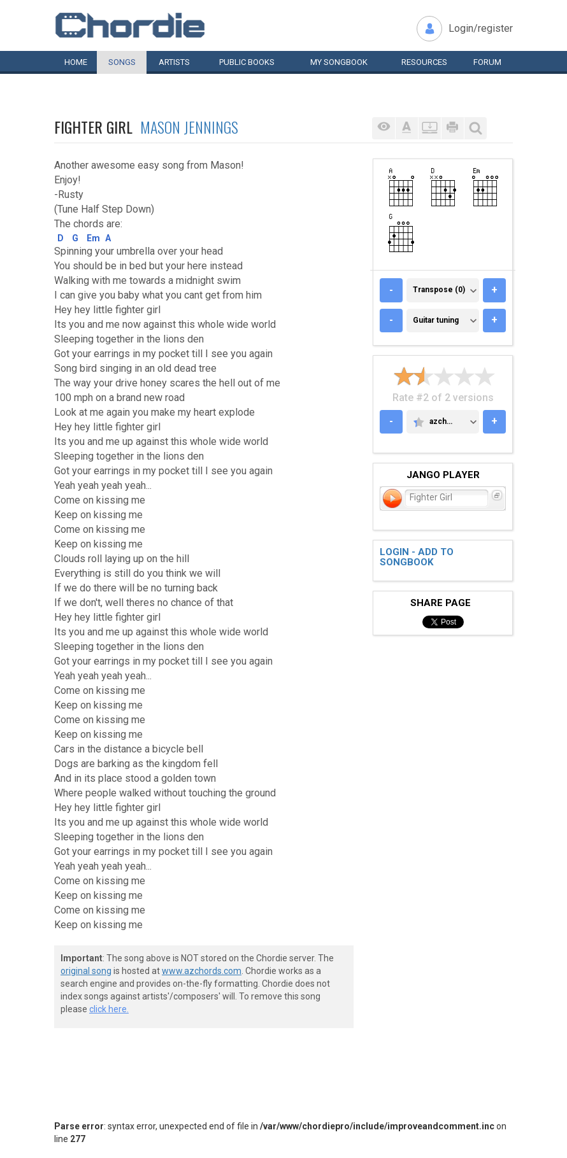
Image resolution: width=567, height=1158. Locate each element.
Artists (174, 62)
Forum (487, 62)
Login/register (481, 28)
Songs (122, 62)
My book (339, 62)
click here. (109, 1009)
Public (247, 62)
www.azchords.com (201, 971)
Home (75, 62)
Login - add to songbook (417, 557)
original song (86, 971)
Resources (424, 62)
